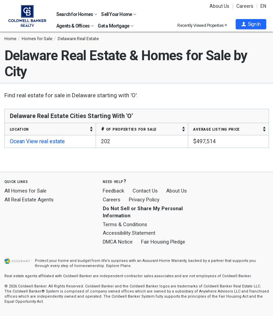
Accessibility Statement (129, 233)
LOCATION (19, 129)
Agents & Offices (75, 26)
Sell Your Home (118, 14)
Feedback (113, 191)
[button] (251, 24)
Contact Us (145, 191)
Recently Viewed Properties (202, 25)
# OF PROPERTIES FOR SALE (129, 129)
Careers (244, 6)
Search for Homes (76, 14)
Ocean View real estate (37, 141)
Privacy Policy (144, 200)
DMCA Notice (118, 242)
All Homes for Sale (25, 191)
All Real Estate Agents (29, 200)
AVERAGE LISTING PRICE (216, 129)
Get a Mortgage (116, 26)
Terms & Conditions (125, 224)
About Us (219, 6)
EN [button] (263, 6)
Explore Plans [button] (118, 266)
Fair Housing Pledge (163, 242)
